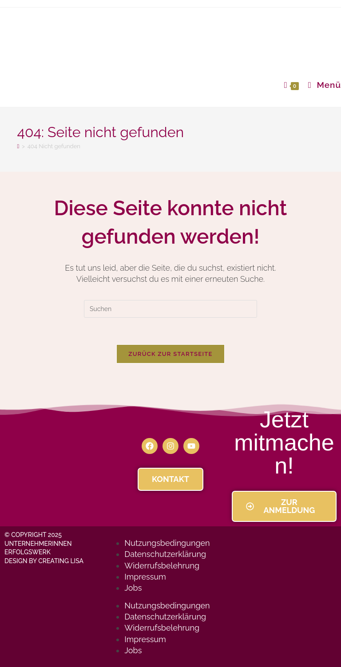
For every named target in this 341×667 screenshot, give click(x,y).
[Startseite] (18, 146)
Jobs (133, 587)
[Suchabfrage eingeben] (170, 309)
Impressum (145, 576)
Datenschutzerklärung (165, 554)
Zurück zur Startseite (170, 354)
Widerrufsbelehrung (161, 565)
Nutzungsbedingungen (167, 543)
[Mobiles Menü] (321, 85)
